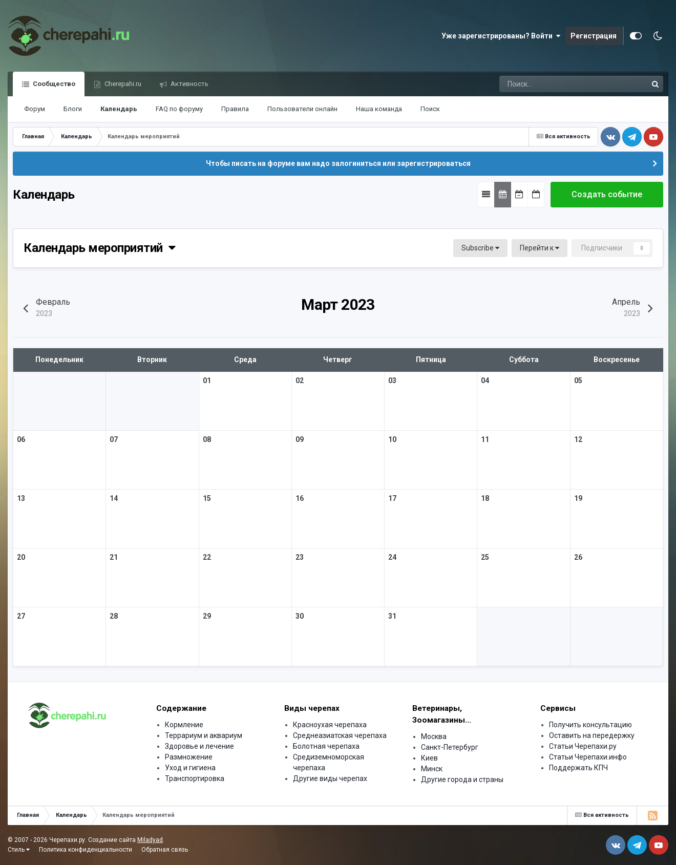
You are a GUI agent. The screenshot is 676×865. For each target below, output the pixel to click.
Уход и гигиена (190, 768)
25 (485, 557)
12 (578, 439)
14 (114, 498)
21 (114, 557)
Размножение (189, 757)
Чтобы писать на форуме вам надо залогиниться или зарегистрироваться (338, 163)
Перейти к (539, 248)
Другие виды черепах (330, 778)
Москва (434, 736)
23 (299, 557)
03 (392, 380)
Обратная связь (164, 849)
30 (299, 616)
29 (207, 616)
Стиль (19, 849)
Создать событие (607, 194)
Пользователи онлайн (302, 109)
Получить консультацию (590, 725)
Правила (235, 109)
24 (392, 557)
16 (299, 498)
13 (21, 498)
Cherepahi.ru (122, 84)
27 (21, 616)
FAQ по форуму (179, 109)
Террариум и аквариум (203, 735)
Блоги (73, 109)
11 (485, 439)
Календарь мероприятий (100, 248)
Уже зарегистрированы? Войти (500, 36)
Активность (188, 84)
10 (392, 439)
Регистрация (594, 36)
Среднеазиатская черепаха (340, 735)
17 (392, 498)
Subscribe (480, 248)
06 (21, 439)
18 (485, 498)
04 (485, 380)
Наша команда (379, 109)
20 (21, 557)
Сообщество (53, 84)
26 (578, 557)
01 (207, 380)
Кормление (184, 725)
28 (114, 616)
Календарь (118, 109)
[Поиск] (536, 84)
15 (207, 498)
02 (299, 380)
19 (578, 498)
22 (207, 557)
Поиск (430, 109)
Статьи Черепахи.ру (583, 746)
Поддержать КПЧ (578, 768)
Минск (431, 769)
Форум (34, 109)
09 (299, 439)
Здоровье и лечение (199, 746)
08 (207, 439)
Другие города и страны (462, 779)
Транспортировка (194, 778)
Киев (429, 758)
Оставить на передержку (592, 735)
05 (578, 380)
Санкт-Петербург (449, 747)
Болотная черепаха (326, 746)
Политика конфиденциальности (85, 849)
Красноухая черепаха (330, 725)
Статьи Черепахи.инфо (588, 757)
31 (392, 616)
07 (114, 439)
